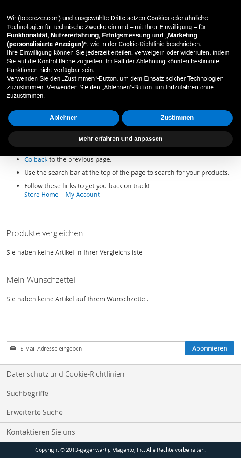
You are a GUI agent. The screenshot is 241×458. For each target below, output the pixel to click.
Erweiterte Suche (35, 412)
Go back (35, 159)
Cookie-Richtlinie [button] (141, 44)
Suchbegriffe (27, 393)
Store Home (41, 194)
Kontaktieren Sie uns (41, 432)
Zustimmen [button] (177, 117)
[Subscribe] (209, 348)
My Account (83, 194)
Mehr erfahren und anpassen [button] (120, 138)
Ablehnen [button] (64, 117)
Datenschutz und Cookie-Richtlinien (65, 374)
